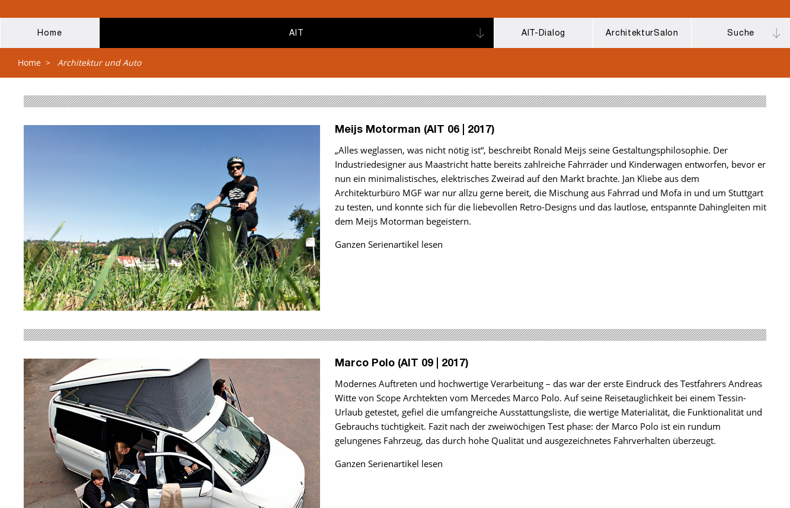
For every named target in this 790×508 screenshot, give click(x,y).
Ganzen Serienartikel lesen (389, 244)
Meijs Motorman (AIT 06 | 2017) (415, 130)
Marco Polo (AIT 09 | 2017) (402, 364)
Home (29, 62)
